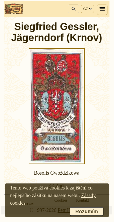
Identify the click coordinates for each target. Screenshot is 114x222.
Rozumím (86, 211)
